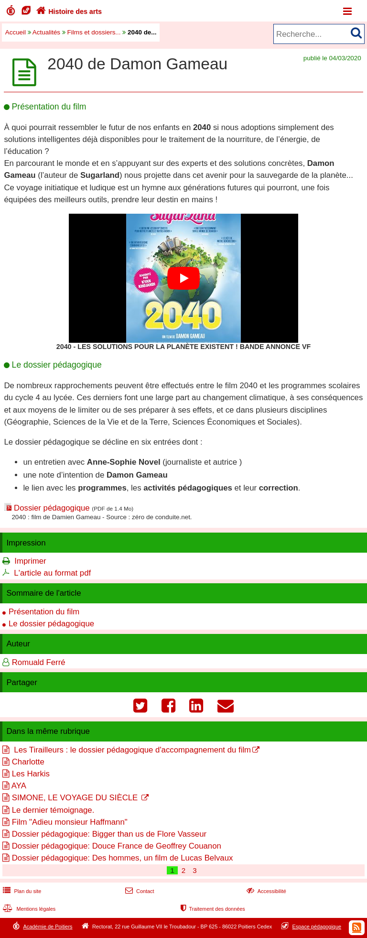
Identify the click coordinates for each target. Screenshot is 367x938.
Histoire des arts (68, 11)
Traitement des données (212, 909)
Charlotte (28, 761)
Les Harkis (31, 773)
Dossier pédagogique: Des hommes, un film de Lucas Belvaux (122, 857)
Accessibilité (265, 891)
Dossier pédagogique (52, 508)
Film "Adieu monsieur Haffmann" (70, 822)
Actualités (46, 32)
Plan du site (21, 891)
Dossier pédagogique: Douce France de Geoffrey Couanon (116, 846)
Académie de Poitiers (47, 926)
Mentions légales (28, 909)
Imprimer (30, 561)
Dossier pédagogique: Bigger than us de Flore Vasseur (109, 834)
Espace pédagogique (317, 926)
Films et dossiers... (94, 32)
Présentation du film (44, 611)
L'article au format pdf (52, 573)
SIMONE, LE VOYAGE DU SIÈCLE (76, 797)
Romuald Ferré (38, 662)
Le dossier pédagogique (51, 623)
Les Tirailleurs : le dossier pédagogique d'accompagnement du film (131, 749)
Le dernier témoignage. (53, 810)
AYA (18, 785)
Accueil (15, 32)
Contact (138, 891)
